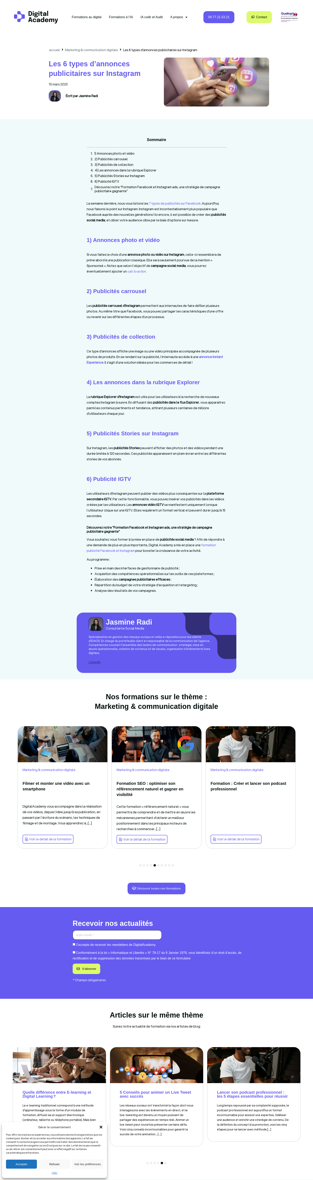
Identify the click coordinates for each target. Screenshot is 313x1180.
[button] (101, 1127)
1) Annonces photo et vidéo (114, 153)
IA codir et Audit (152, 17)
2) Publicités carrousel (111, 159)
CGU (54, 1173)
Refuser (54, 1164)
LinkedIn (95, 662)
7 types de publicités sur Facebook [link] (175, 203)
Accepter (21, 1164)
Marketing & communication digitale (91, 50)
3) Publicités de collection (114, 165)
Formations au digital (87, 17)
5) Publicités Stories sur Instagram (120, 176)
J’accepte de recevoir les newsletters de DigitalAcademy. (116, 945)
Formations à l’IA (121, 17)
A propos (179, 17)
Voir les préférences (87, 1164)
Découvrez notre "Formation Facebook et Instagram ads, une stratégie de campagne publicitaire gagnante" (157, 189)
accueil (54, 50)
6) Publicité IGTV (107, 181)
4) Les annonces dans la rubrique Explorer (125, 170)
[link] (136, 271)
